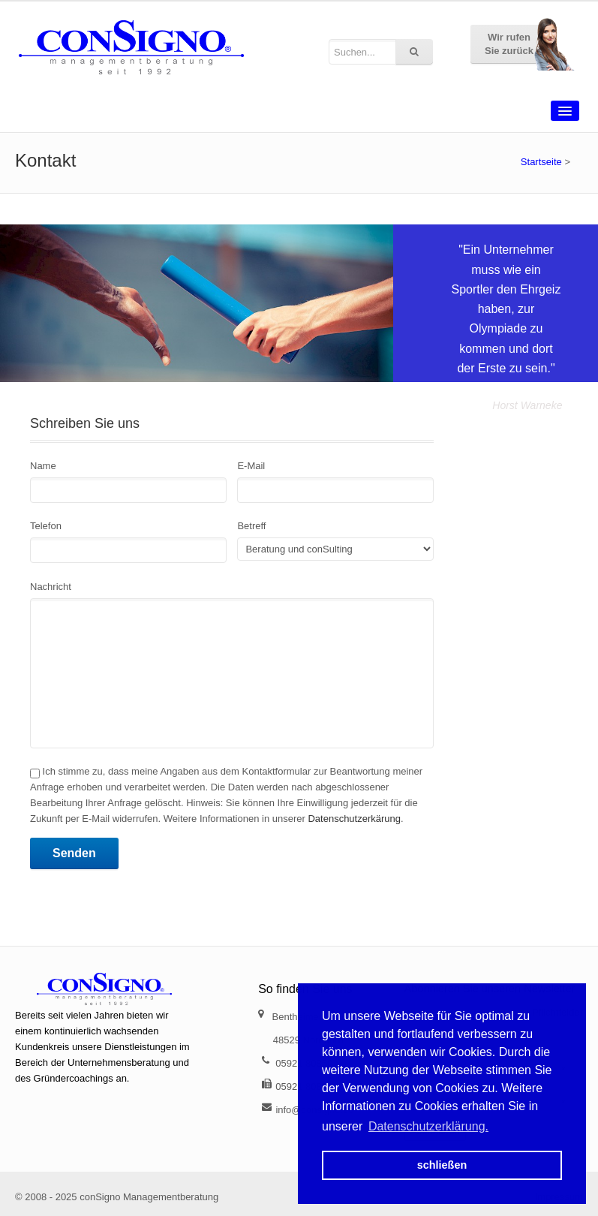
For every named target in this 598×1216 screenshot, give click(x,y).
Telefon (46, 525)
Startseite (541, 161)
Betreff (251, 525)
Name (43, 465)
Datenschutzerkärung (354, 818)
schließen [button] (442, 1165)
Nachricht (50, 586)
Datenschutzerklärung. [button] (428, 1126)
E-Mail (251, 465)
